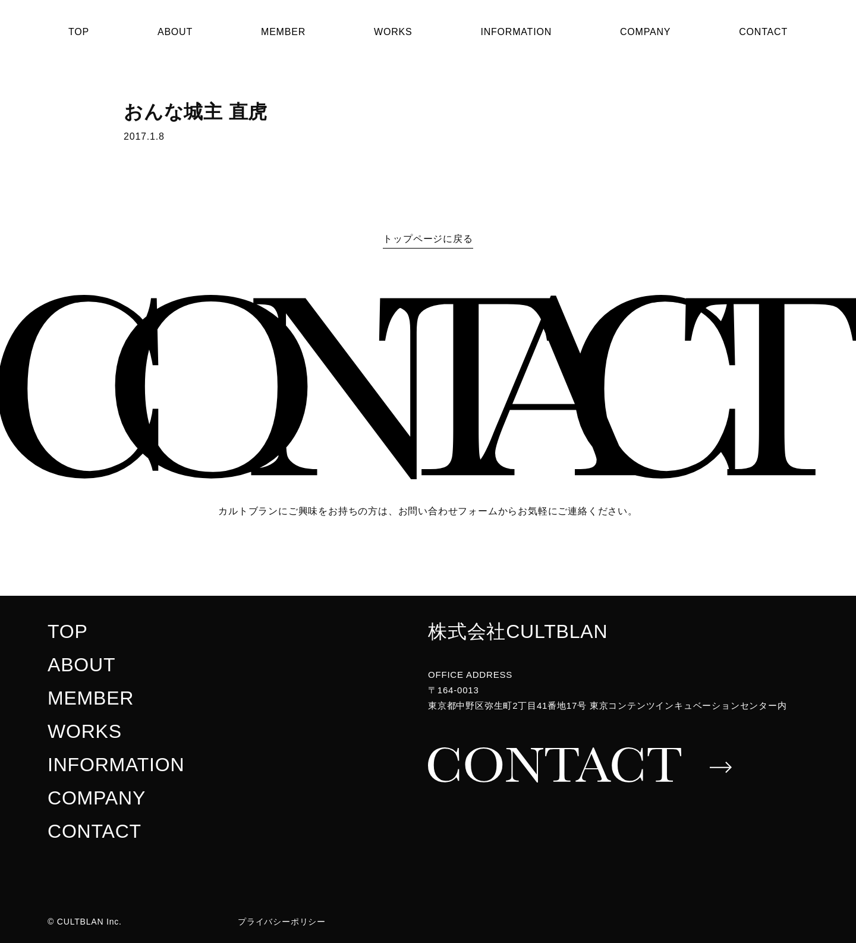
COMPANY (645, 32)
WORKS (393, 32)
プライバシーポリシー (282, 921)
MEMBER (283, 32)
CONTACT (763, 32)
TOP (78, 32)
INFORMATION (516, 32)
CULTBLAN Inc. (89, 921)
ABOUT (175, 32)
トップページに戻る (428, 239)
